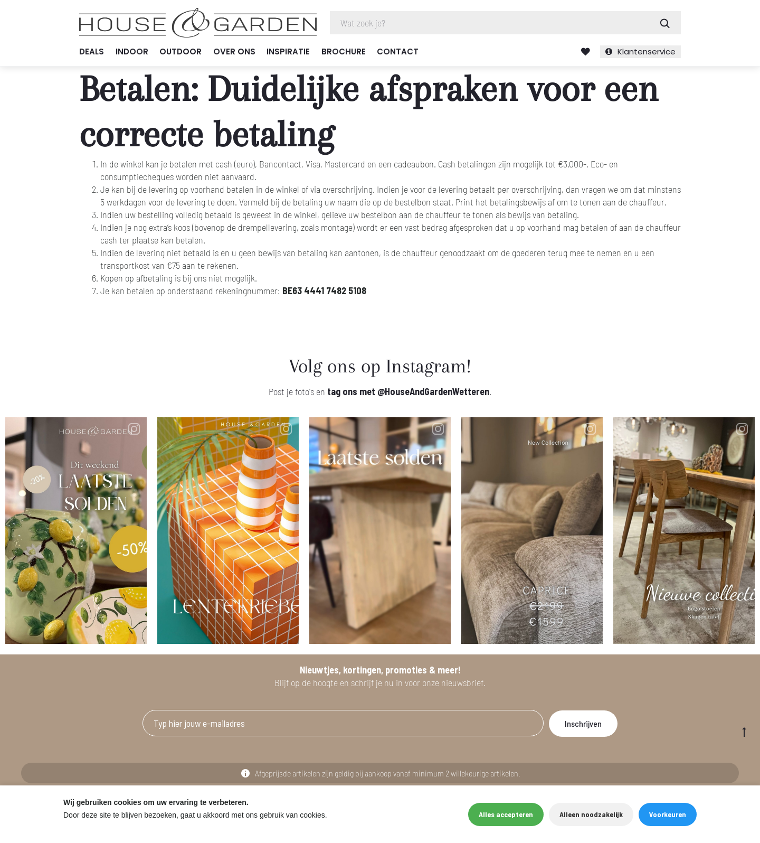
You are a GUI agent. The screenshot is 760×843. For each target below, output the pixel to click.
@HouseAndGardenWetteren (433, 391)
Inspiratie (288, 51)
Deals (91, 51)
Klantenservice (647, 51)
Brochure (343, 51)
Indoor (132, 51)
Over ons (234, 51)
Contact (398, 51)
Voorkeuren (667, 814)
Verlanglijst (585, 51)
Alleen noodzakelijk (591, 814)
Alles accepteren (506, 814)
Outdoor (180, 51)
